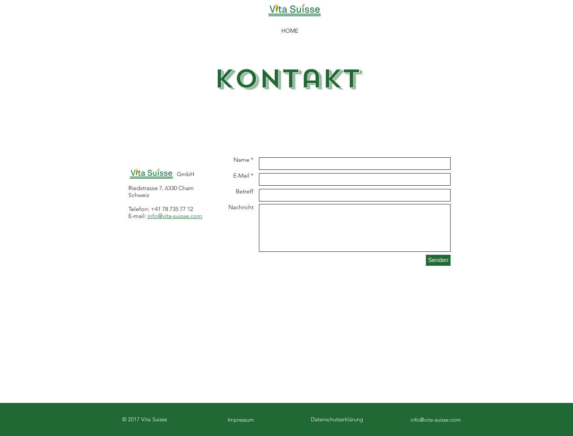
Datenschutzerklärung (337, 419)
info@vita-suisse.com (174, 215)
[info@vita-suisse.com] (435, 419)
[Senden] (438, 260)
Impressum (241, 419)
